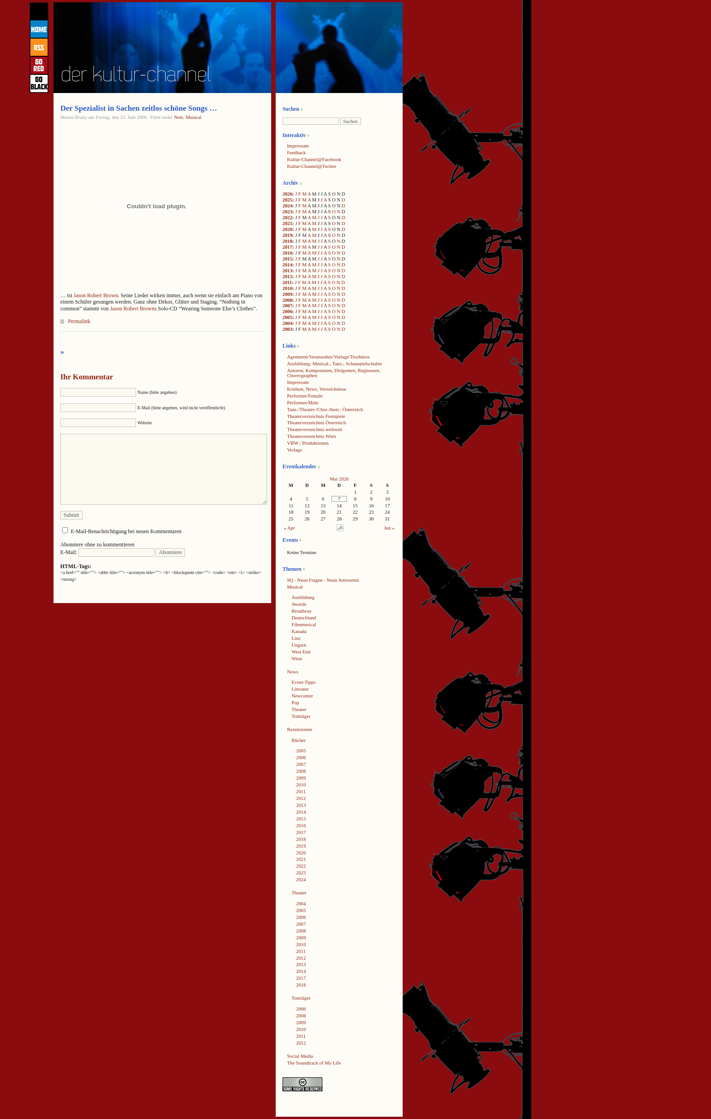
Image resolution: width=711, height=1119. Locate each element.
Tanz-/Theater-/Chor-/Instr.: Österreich (325, 409)
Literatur (300, 689)
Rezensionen (299, 729)
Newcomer (302, 695)
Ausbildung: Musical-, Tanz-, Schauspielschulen (334, 363)
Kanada (299, 631)
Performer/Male (302, 402)
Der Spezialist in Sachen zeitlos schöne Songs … (138, 108)
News (292, 671)
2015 (287, 258)
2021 (287, 223)
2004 (287, 323)
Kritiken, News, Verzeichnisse (316, 389)
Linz (296, 638)
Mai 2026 (339, 478)
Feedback (296, 152)
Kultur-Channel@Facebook (314, 159)
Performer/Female (305, 395)
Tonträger (301, 716)
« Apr (289, 527)
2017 (287, 247)
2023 (287, 211)
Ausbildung (303, 597)
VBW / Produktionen (308, 443)
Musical (194, 117)
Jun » (389, 527)
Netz (178, 117)
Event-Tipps (304, 682)
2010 (287, 288)
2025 (287, 199)
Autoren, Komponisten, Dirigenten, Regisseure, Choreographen (333, 373)
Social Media (300, 1056)
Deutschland (304, 617)
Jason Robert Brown (95, 295)
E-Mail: (107, 552)
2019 (287, 235)
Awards (299, 604)
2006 (287, 311)
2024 (287, 205)
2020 (287, 229)
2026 (287, 193)
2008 (287, 300)
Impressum (298, 145)
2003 (287, 329)
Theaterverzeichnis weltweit (314, 429)
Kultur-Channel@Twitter (311, 166)
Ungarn (299, 645)
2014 (287, 264)
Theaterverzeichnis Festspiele (316, 416)
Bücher (299, 740)
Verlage (294, 449)
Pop (295, 702)
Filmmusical (304, 624)
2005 (287, 317)
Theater (299, 709)
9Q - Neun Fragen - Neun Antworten (323, 580)
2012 (287, 276)
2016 (287, 252)
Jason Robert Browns (133, 308)
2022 (287, 217)
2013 (287, 270)
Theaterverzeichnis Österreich (316, 422)
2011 (287, 282)
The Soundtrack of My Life (314, 1062)
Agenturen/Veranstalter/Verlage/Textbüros (328, 356)
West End (301, 651)
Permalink (79, 321)
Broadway (302, 610)
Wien (297, 658)
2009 (287, 294)
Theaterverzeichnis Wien (311, 436)
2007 (287, 305)
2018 (287, 241)
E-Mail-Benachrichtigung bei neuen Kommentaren (126, 531)
